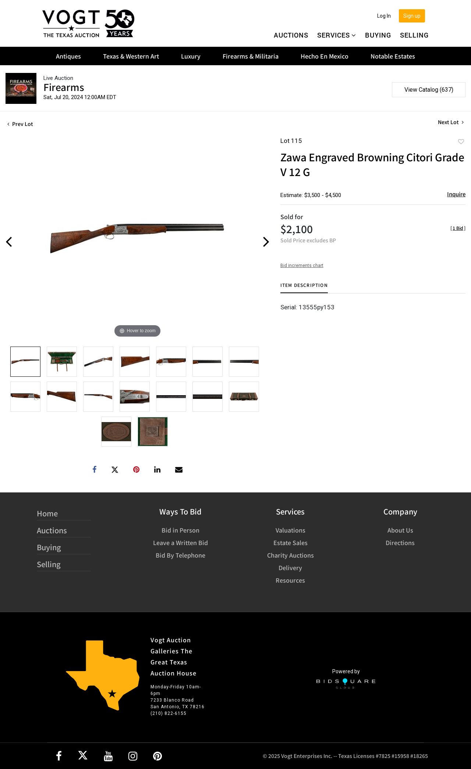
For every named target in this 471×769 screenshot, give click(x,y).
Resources (290, 580)
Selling (414, 35)
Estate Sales (290, 542)
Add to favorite (461, 141)
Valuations (290, 530)
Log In (384, 16)
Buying (378, 35)
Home (47, 513)
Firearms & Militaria (251, 56)
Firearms (63, 87)
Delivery (290, 567)
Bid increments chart (301, 265)
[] (457, 228)
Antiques (68, 56)
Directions (400, 542)
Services (336, 35)
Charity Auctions (290, 555)
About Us (400, 530)
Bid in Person (180, 530)
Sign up (412, 16)
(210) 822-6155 (168, 713)
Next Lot (451, 122)
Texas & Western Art (131, 56)
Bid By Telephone (180, 555)
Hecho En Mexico (324, 56)
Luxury (191, 56)
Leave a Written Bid (180, 542)
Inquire (456, 194)
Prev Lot (20, 123)
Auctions (291, 35)
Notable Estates (393, 56)
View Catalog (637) (428, 89)
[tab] (304, 287)
